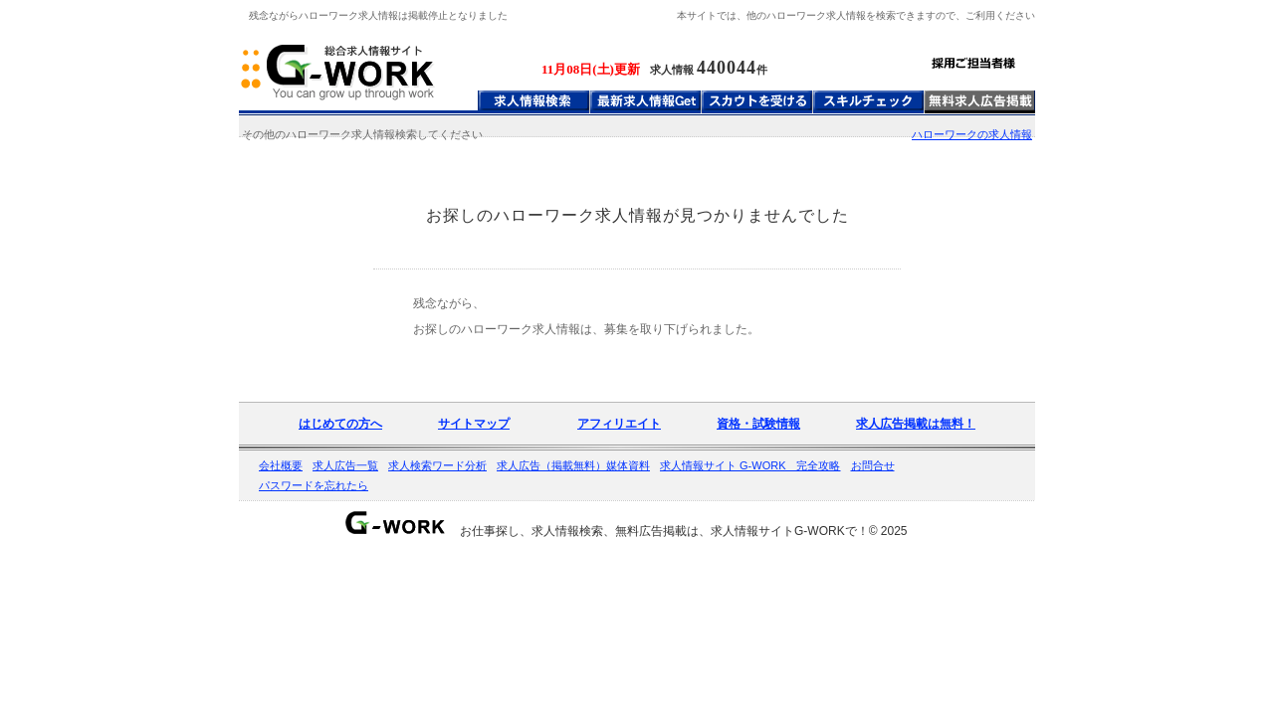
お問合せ (873, 465)
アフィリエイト (619, 424)
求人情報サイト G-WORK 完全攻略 (750, 465)
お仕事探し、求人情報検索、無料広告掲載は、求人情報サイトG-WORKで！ (664, 531)
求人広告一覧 (345, 465)
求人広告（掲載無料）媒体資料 (573, 465)
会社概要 (281, 465)
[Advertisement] (637, 256)
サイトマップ (474, 424)
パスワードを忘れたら (313, 485)
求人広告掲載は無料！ (915, 424)
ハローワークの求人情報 (972, 134)
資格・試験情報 (758, 424)
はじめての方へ (340, 424)
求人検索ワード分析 (437, 465)
